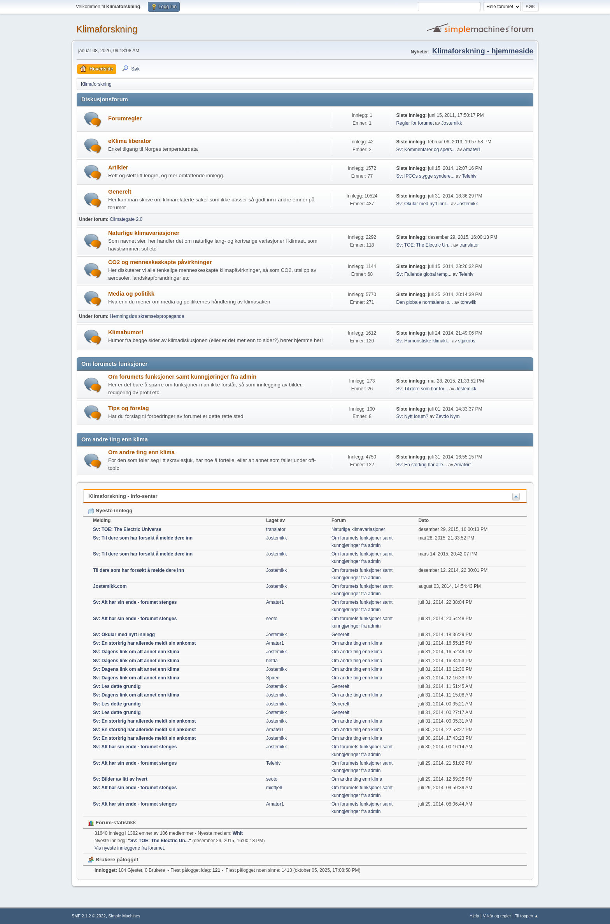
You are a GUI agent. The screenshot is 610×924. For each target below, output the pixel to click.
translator (469, 245)
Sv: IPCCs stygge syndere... (425, 176)
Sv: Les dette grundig (117, 686)
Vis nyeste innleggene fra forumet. (130, 848)
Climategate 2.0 (126, 219)
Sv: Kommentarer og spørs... (426, 149)
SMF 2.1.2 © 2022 (89, 915)
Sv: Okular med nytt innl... (422, 203)
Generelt (119, 192)
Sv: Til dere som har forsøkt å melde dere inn (143, 538)
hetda (272, 660)
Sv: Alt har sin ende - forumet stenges (135, 602)
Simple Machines (124, 915)
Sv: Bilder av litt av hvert (120, 779)
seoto (271, 618)
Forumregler (125, 118)
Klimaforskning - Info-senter (123, 496)
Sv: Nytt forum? (412, 416)
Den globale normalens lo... (424, 302)
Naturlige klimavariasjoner (143, 233)
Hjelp (474, 915)
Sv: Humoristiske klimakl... (423, 341)
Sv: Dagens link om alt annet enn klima (136, 651)
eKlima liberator (129, 141)
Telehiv (469, 176)
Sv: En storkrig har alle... (421, 464)
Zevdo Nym (447, 416)
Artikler (118, 167)
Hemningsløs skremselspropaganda (147, 316)
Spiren (273, 678)
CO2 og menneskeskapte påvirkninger (160, 262)
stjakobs (466, 341)
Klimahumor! (125, 332)
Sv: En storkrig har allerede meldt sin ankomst (144, 643)
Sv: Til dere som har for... (422, 388)
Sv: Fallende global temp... (423, 274)
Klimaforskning (106, 29)
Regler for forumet (415, 123)
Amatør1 (472, 149)
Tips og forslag (128, 408)
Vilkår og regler (497, 915)
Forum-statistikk (112, 822)
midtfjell (274, 787)
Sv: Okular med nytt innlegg (124, 634)
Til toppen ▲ (526, 915)
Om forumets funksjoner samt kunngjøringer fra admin (182, 377)
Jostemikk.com (110, 586)
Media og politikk (131, 294)
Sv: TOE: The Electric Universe (127, 529)
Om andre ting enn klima (141, 452)
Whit (238, 833)
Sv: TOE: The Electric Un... (424, 245)
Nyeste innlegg (110, 510)
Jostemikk (451, 123)
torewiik (469, 302)
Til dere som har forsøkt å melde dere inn (138, 570)
